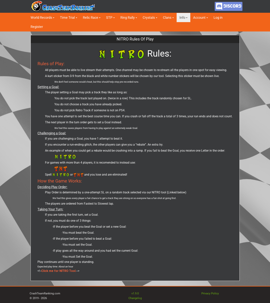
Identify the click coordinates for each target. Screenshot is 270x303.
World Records (41, 17)
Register (37, 27)
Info (182, 17)
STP (109, 17)
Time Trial (67, 17)
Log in (218, 17)
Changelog (135, 298)
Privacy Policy (210, 293)
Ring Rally (127, 17)
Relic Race (90, 17)
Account (199, 17)
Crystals (149, 17)
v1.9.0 (135, 293)
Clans (167, 17)
